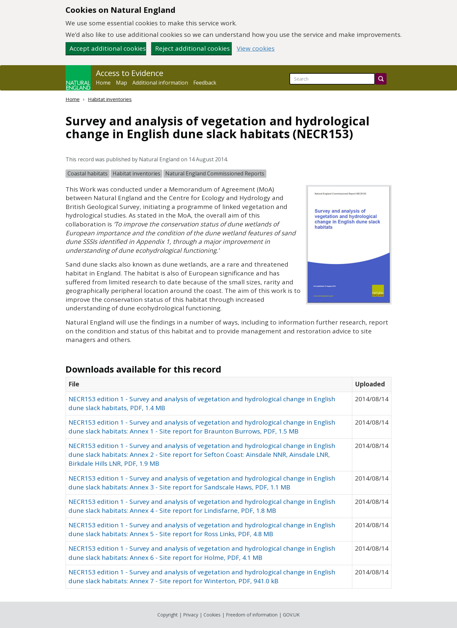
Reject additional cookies (192, 48)
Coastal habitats (87, 173)
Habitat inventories (110, 99)
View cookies (256, 48)
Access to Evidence (129, 73)
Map (121, 82)
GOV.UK (291, 615)
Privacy (190, 615)
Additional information (160, 82)
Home (103, 82)
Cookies (212, 615)
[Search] (381, 79)
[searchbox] (332, 79)
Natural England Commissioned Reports (214, 173)
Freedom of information (252, 615)
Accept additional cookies (107, 48)
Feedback (204, 82)
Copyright (167, 615)
